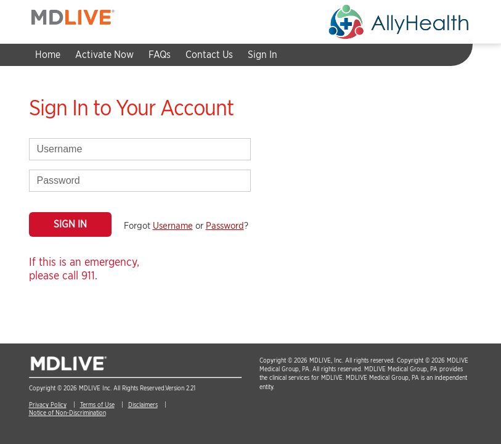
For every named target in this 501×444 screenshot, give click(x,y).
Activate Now (104, 54)
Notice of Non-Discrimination (67, 412)
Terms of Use (97, 404)
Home (47, 54)
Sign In (262, 54)
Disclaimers (143, 404)
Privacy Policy (48, 404)
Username (173, 225)
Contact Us (209, 54)
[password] (140, 181)
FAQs (160, 54)
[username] (140, 149)
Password (225, 225)
